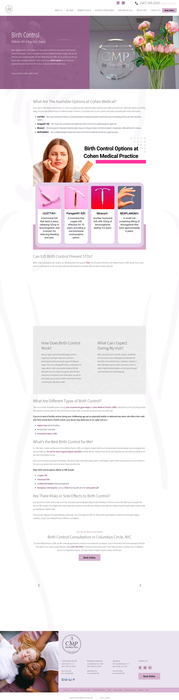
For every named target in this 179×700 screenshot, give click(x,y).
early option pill (92, 487)
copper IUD (42, 475)
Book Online (169, 10)
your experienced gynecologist (78, 407)
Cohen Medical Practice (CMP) (104, 407)
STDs (88, 262)
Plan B (67, 487)
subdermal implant (45, 483)
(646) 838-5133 (92, 671)
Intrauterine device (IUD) (47, 433)
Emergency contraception (47, 487)
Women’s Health (22, 73)
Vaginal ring (41, 425)
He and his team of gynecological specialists (64, 451)
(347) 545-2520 (147, 3)
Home (13, 73)
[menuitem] (58, 10)
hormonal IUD (43, 479)
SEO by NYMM (105, 698)
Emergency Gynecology (168, 3)
